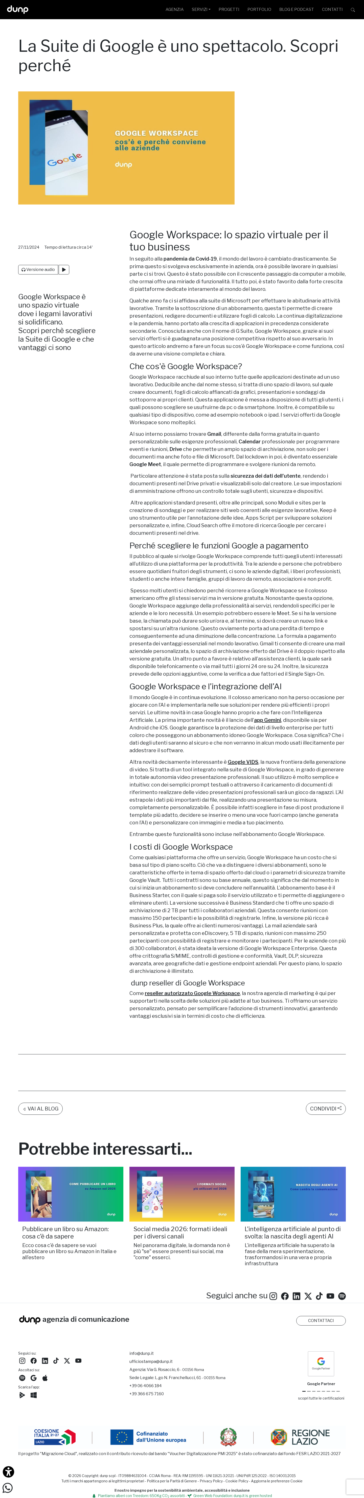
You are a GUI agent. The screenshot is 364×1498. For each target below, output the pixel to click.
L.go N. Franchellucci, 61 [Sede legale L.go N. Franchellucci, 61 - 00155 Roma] (190, 1377)
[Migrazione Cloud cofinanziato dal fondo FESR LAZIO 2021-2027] (182, 1437)
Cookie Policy (236, 1481)
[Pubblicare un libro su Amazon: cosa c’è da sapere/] (70, 1166)
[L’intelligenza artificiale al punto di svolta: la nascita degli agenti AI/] (293, 1166)
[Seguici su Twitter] (308, 1268)
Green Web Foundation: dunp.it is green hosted (230, 1495)
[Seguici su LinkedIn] (296, 1268)
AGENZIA (175, 9)
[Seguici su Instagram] (273, 1268)
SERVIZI (200, 9)
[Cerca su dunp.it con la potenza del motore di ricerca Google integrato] (353, 10)
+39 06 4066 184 (145, 1385)
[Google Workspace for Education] (318, 1391)
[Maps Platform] (328, 1391)
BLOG (296, 9)
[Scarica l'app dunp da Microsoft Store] (34, 1394)
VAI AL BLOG (40, 1081)
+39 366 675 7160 (146, 1393)
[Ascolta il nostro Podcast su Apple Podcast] (45, 1377)
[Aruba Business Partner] (338, 1391)
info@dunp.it (141, 1353)
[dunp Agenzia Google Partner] (321, 1363)
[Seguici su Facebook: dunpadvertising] (285, 1268)
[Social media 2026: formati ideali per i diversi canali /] (182, 1166)
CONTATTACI (321, 1320)
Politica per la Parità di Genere (172, 1481)
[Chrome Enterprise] (323, 1391)
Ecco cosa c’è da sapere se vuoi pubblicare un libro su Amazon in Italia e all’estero (69, 1223)
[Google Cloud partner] (308, 1391)
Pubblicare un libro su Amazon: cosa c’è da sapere (65, 1205)
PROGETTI (229, 9)
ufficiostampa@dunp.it (151, 1361)
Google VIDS (243, 762)
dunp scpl (108, 1476)
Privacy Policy (211, 1481)
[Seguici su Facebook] (34, 1360)
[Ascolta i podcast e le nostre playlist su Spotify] (342, 1268)
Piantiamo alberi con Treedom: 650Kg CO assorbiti (138, 1495)
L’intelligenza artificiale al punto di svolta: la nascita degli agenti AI (293, 1205)
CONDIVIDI (326, 1080)
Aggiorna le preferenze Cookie (277, 1481)
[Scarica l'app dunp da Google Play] (22, 1394)
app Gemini (267, 720)
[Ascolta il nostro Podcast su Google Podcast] (34, 1377)
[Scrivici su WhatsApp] (8, 1487)
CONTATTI (332, 9)
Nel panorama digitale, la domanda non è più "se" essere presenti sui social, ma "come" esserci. (181, 1223)
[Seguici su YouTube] (330, 1268)
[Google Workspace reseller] (313, 1391)
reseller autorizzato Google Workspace (192, 993)
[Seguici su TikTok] (319, 1268)
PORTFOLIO (259, 9)
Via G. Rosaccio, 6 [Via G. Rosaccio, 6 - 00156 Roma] (175, 1369)
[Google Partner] (304, 1391)
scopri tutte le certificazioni (321, 1398)
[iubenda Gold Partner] (333, 1391)
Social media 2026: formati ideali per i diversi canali (180, 1205)
